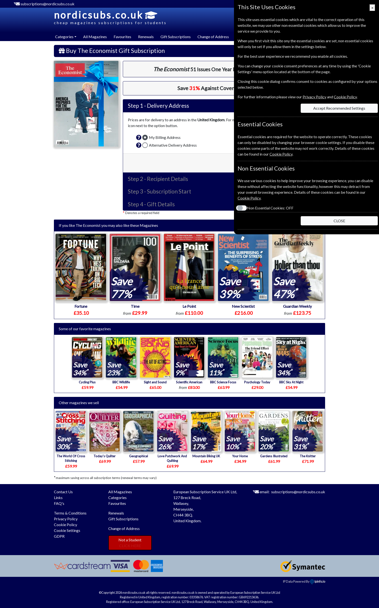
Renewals (146, 36)
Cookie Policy (65, 524)
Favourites (122, 36)
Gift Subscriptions (175, 36)
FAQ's (59, 503)
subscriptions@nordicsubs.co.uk (47, 3)
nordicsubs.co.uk (110, 17)
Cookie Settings (67, 530)
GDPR (59, 536)
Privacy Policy (66, 518)
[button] (138, 137)
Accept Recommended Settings (339, 108)
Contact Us (63, 491)
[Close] (372, 7)
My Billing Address (165, 137)
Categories (117, 497)
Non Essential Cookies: (270, 208)
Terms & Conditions (70, 513)
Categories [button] (64, 36)
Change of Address (213, 36)
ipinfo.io (317, 581)
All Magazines (95, 36)
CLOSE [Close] (339, 220)
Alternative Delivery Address (173, 145)
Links (58, 497)
